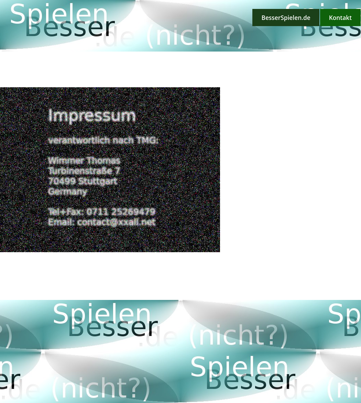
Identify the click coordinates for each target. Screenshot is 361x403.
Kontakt (340, 17)
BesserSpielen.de (285, 17)
